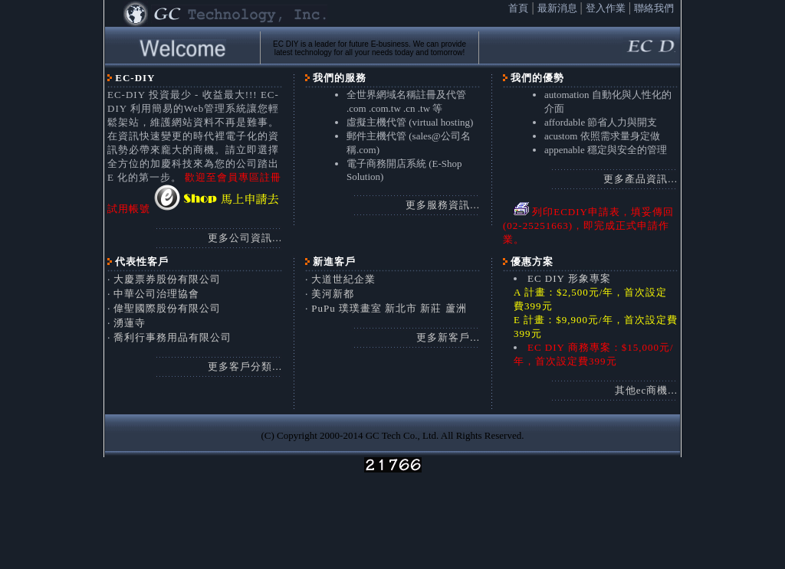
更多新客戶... (448, 337)
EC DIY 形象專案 (569, 278)
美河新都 (332, 293)
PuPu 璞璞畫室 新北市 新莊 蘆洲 (388, 308)
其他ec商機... (646, 390)
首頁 (518, 8)
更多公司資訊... (245, 238)
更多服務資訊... (443, 205)
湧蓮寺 (129, 323)
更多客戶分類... (245, 366)
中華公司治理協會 (156, 293)
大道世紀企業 (343, 279)
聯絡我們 (654, 8)
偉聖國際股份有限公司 (167, 308)
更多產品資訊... (640, 179)
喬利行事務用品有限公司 (172, 337)
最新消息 (557, 8)
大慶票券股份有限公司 (167, 279)
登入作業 (606, 8)
